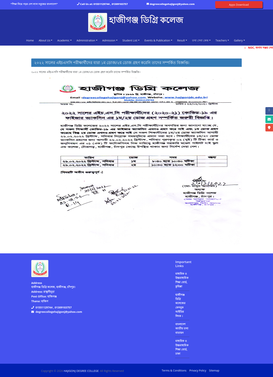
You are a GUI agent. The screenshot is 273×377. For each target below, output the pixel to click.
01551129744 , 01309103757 (110, 4)
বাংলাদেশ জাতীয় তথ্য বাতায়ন (181, 328)
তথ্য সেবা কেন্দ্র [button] (200, 40)
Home (30, 40)
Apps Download (239, 4)
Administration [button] (86, 40)
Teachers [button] (221, 40)
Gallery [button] (238, 40)
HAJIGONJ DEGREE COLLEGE (81, 371)
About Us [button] (44, 40)
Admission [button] (108, 40)
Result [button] (181, 40)
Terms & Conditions (174, 370)
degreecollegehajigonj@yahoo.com (172, 4)
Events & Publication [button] (157, 40)
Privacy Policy (197, 370)
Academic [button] (63, 40)
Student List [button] (129, 40)
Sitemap (214, 370)
